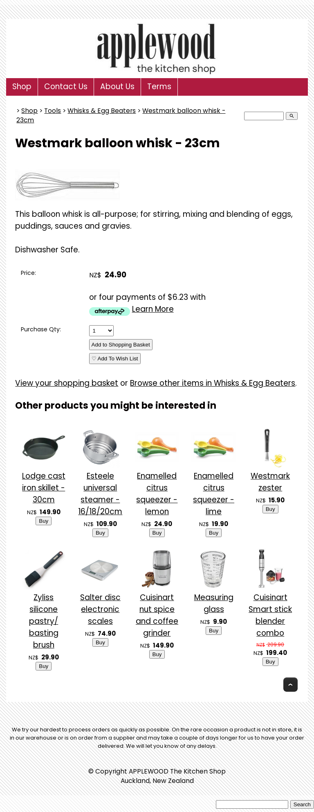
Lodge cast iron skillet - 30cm (43, 487)
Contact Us (65, 86)
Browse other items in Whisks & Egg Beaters (212, 383)
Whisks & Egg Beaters (101, 110)
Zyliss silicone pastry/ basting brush (43, 621)
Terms (159, 86)
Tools (52, 110)
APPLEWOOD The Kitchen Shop (177, 771)
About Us (117, 86)
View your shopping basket (66, 383)
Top (290, 684)
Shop (21, 86)
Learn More (153, 309)
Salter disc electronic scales (100, 609)
